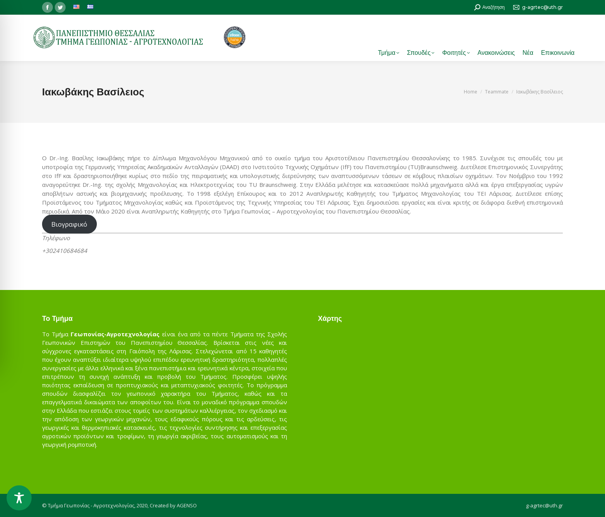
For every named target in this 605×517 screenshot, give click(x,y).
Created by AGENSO (173, 505)
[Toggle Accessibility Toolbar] (19, 498)
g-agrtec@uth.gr (544, 505)
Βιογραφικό (69, 224)
